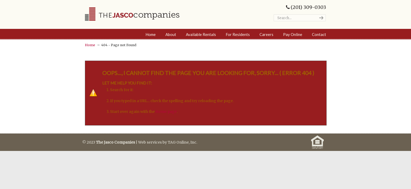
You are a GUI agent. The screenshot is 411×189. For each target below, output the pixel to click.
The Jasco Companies (132, 14)
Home (90, 45)
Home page (166, 111)
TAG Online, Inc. (182, 142)
